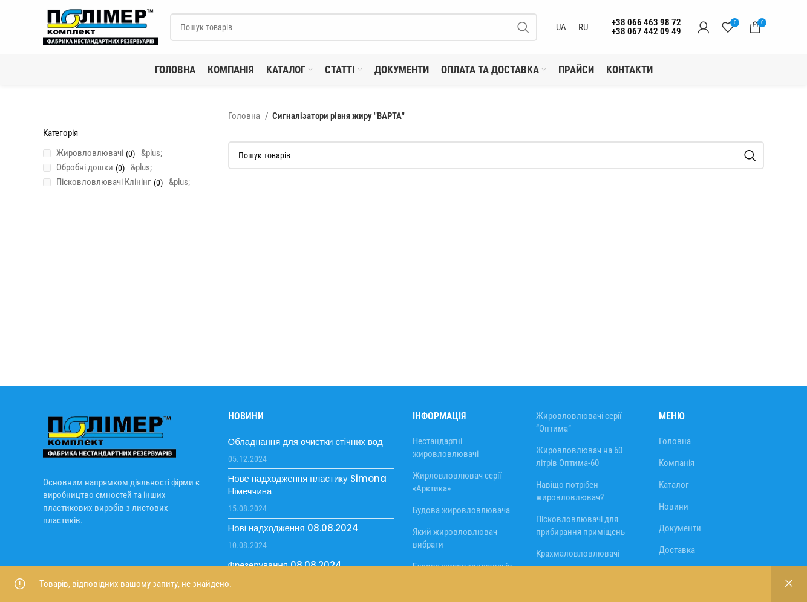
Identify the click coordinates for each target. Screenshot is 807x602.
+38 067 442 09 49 (646, 31)
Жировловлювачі (89, 152)
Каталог (674, 484)
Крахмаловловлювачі (577, 553)
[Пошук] (353, 27)
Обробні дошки (84, 167)
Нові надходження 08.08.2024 (293, 528)
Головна (245, 116)
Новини (673, 506)
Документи (680, 528)
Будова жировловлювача (461, 510)
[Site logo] (100, 26)
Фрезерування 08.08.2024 (285, 564)
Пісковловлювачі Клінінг (103, 181)
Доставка (677, 550)
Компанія (676, 463)
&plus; (151, 152)
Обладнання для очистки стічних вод (305, 441)
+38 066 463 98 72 (646, 22)
